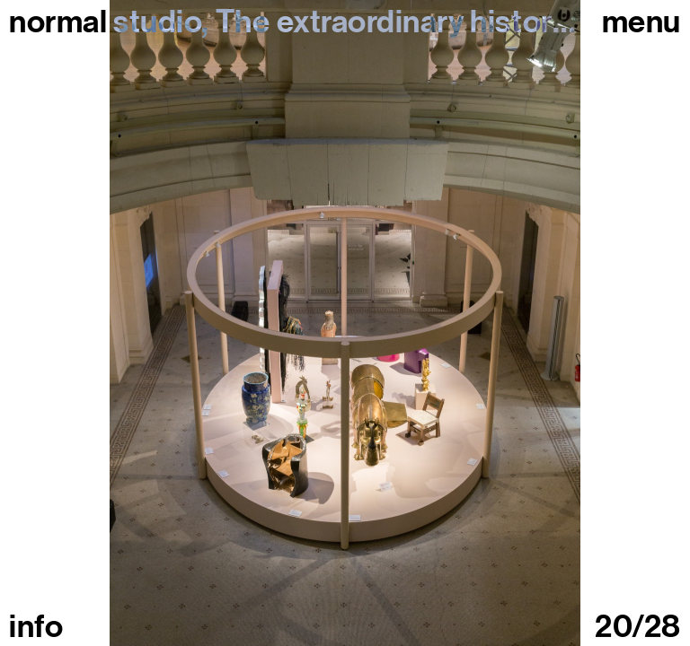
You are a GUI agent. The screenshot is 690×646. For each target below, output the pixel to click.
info (36, 626)
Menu (641, 21)
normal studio (105, 21)
